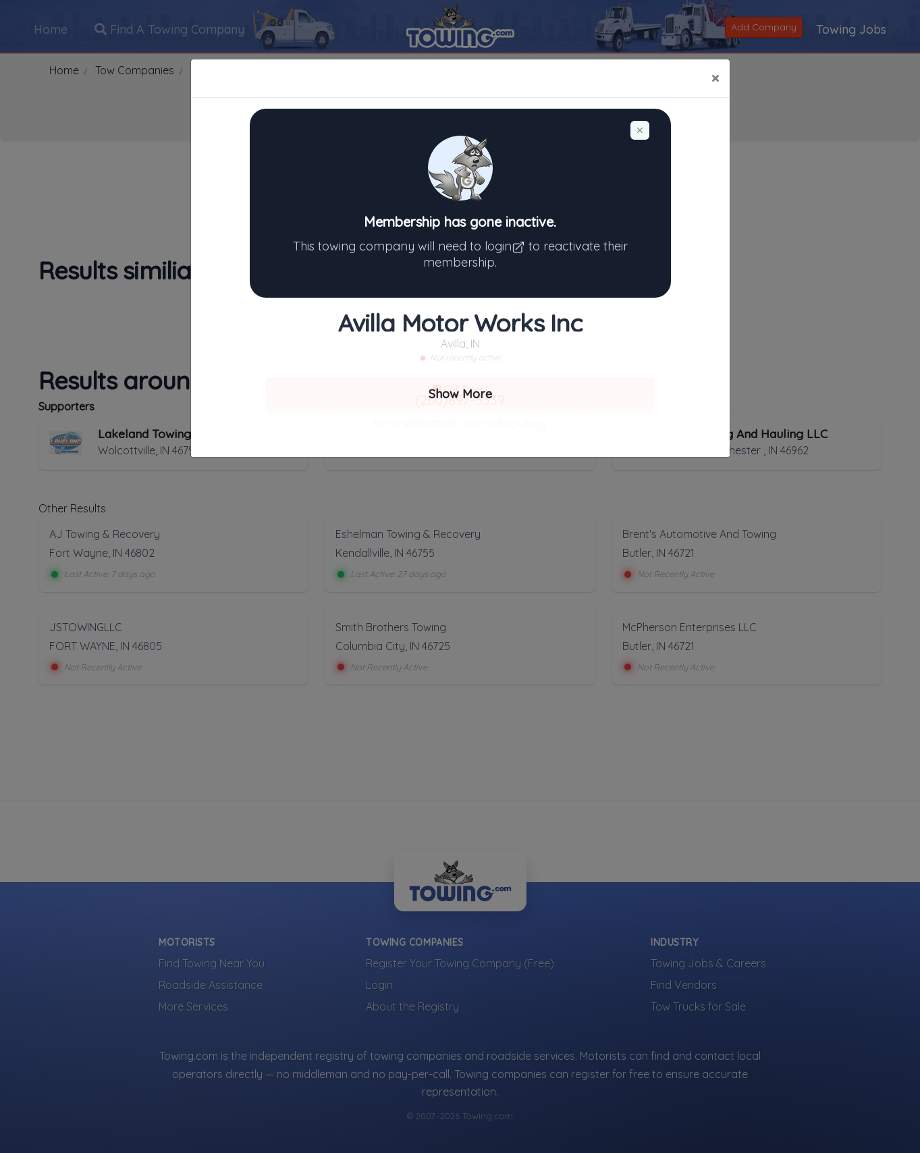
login (507, 246)
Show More (460, 394)
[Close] (715, 78)
